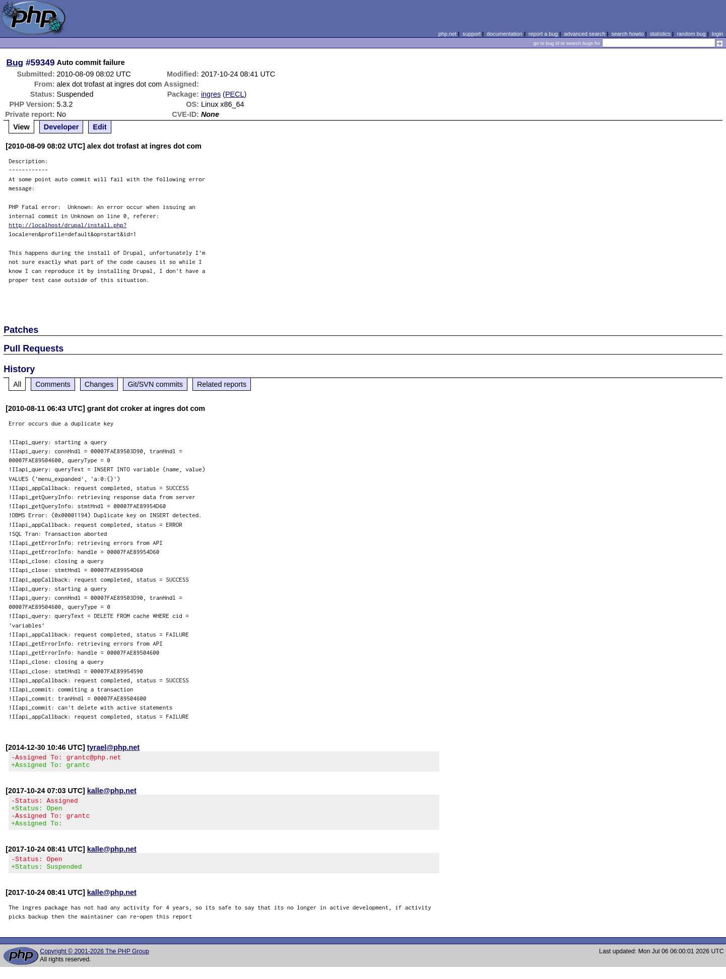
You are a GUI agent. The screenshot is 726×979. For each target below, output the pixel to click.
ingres (211, 94)
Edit (99, 127)
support (472, 34)
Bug (15, 62)
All (17, 384)
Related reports (221, 384)
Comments (53, 384)
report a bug (543, 34)
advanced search (584, 34)
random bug (691, 34)
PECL (234, 94)
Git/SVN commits (155, 384)
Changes (99, 384)
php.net (447, 34)
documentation (504, 34)
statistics (660, 34)
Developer (61, 127)
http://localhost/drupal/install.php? (67, 225)
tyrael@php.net (113, 747)
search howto (627, 34)
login (717, 34)
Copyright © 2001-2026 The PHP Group (94, 963)
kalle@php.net (112, 794)
